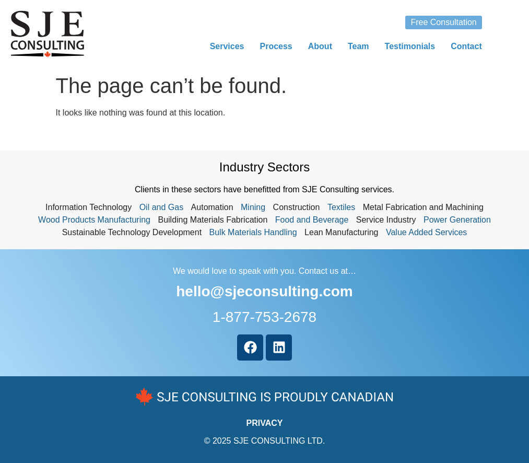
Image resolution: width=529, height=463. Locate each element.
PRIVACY (264, 423)
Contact (466, 46)
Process (276, 46)
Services (227, 46)
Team (358, 46)
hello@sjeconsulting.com (264, 291)
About (320, 46)
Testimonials (410, 46)
